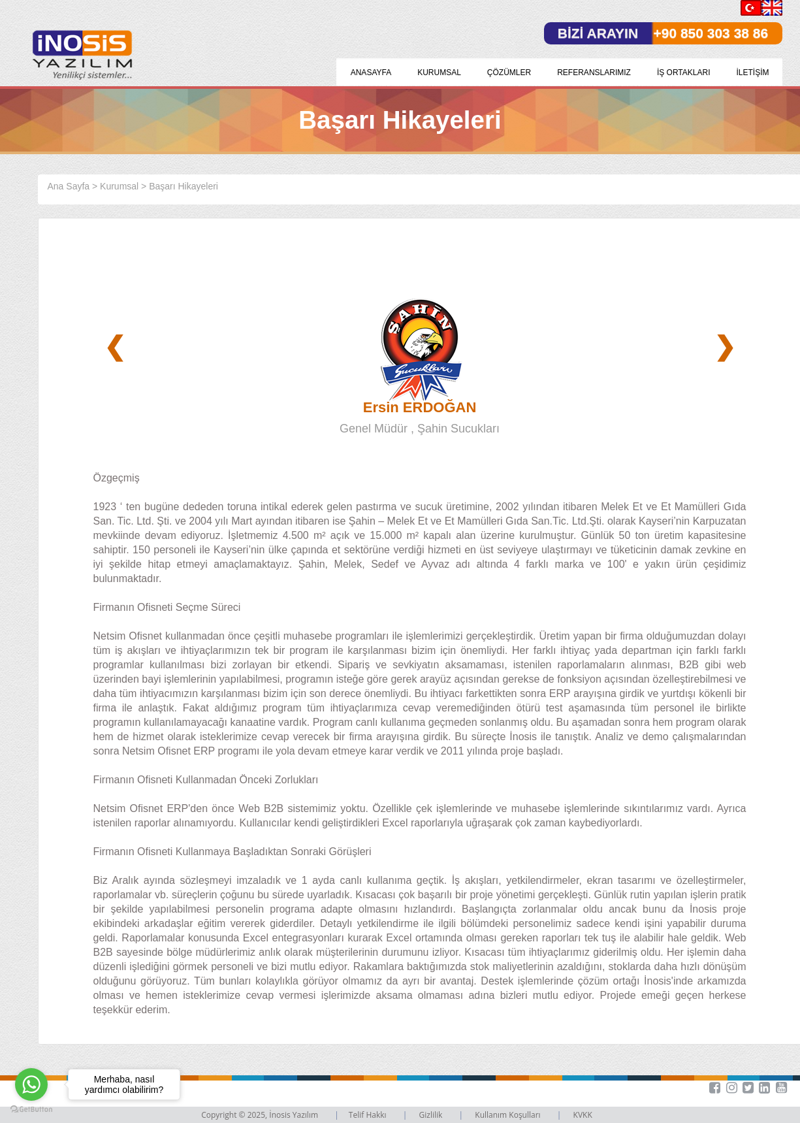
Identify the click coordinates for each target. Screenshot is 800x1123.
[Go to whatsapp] (31, 1084)
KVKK (582, 1114)
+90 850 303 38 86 (710, 33)
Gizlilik (432, 1114)
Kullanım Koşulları (508, 1114)
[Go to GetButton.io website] (31, 1109)
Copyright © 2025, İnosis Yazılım (260, 1114)
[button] (775, 1087)
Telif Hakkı (369, 1114)
